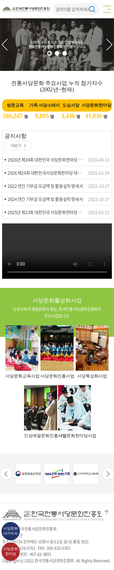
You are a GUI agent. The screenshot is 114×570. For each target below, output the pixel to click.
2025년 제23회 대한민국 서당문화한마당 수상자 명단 (46, 212)
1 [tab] (49, 53)
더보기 (18, 145)
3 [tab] (64, 53)
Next (109, 44)
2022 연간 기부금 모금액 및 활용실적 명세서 (45, 186)
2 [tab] (57, 53)
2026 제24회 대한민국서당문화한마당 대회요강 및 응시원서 (46, 173)
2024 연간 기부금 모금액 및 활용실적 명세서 (45, 199)
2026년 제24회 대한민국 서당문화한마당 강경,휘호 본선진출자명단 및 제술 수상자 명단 (46, 159)
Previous (5, 44)
